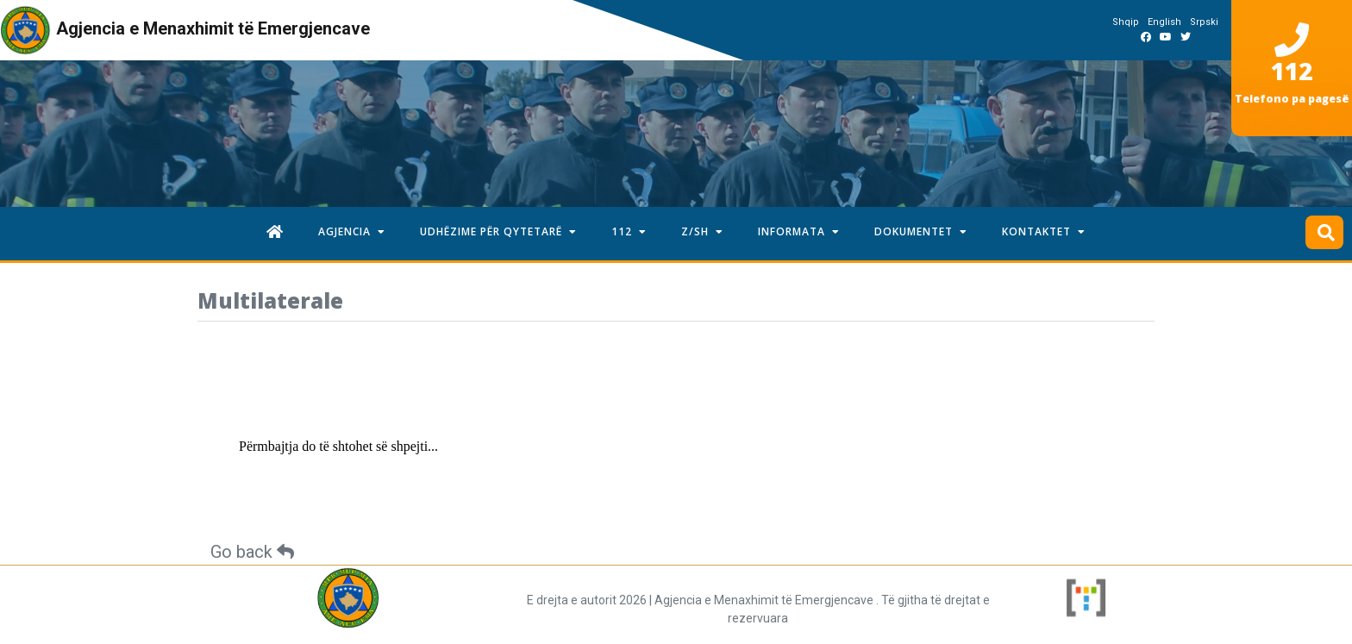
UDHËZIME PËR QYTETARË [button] (498, 231)
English (1164, 22)
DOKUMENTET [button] (920, 231)
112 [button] (629, 231)
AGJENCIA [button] (351, 231)
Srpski (1204, 22)
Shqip (1125, 22)
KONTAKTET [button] (1044, 231)
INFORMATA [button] (799, 231)
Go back (252, 551)
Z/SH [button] (702, 231)
